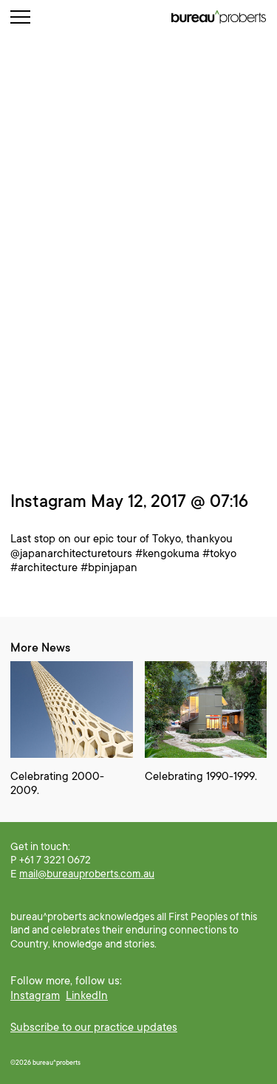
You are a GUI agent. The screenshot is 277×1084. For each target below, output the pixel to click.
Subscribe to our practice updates (93, 1027)
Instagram (35, 995)
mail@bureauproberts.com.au (86, 873)
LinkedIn (87, 995)
